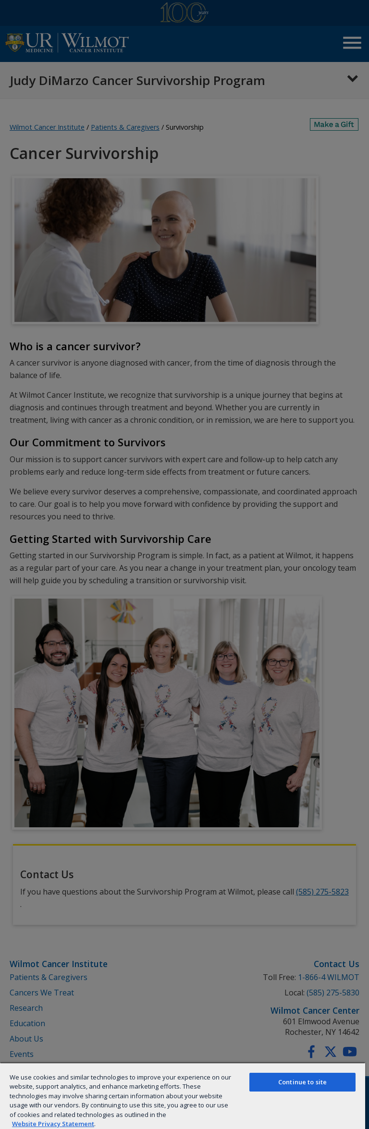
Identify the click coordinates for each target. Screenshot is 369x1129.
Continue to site (302, 1082)
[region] (182, 1095)
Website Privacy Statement (53, 1123)
